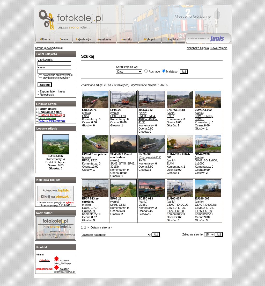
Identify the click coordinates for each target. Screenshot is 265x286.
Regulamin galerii (50, 111)
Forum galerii (48, 108)
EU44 (170, 163)
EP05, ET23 (118, 116)
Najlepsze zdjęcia (198, 47)
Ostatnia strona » (101, 227)
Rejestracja (47, 94)
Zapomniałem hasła (52, 91)
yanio (86, 113)
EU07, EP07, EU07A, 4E (90, 209)
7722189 (61, 260)
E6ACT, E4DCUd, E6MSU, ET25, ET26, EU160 (178, 207)
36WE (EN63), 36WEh (204, 118)
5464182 (61, 269)
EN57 (85, 116)
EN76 (142, 160)
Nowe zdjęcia (218, 47)
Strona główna (44, 47)
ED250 (142, 204)
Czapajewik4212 (149, 157)
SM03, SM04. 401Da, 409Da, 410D (148, 119)
